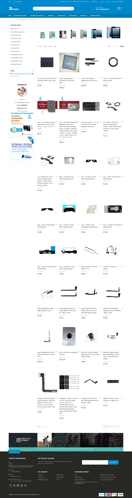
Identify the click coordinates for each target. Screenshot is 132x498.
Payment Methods (80, 323)
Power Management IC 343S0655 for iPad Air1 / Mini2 (67, 80)
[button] (56, 78)
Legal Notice (78, 321)
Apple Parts (22, 19)
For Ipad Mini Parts (16, 64)
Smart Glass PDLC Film (107, 323)
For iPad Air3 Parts (16, 35)
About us (40, 318)
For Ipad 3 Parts (15, 48)
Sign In (108, 1)
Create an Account (118, 1)
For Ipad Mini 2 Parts (17, 61)
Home (15, 19)
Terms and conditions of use (108, 321)
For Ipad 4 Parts (15, 45)
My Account (59, 318)
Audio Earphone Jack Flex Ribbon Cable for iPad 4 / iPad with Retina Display (89, 199)
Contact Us (95, 1)
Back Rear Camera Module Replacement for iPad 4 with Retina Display (90, 220)
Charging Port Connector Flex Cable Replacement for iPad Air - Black (90, 244)
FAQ (76, 318)
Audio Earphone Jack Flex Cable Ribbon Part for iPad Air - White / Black (67, 199)
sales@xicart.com (22, 108)
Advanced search (43, 323)
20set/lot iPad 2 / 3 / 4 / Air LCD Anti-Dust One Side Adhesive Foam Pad (90, 102)
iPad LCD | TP (14, 29)
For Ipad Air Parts (16, 41)
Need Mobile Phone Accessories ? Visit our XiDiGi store (86, 326)
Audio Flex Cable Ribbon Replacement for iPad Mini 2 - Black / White (112, 199)
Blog (102, 1)
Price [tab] (12, 71)
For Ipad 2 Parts (15, 51)
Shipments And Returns (107, 318)
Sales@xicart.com (15, 320)
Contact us (41, 321)
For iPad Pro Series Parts (18, 32)
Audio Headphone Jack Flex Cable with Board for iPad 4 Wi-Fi (46, 220)
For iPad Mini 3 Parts (17, 58)
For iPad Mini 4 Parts (17, 54)
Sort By (39, 46)
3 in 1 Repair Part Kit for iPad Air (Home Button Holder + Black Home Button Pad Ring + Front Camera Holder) (112, 104)
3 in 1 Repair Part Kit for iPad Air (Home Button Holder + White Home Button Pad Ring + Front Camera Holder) (45, 136)
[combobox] (53, 8)
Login (58, 323)
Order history (60, 321)
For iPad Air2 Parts (16, 38)
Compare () (18, 1)
